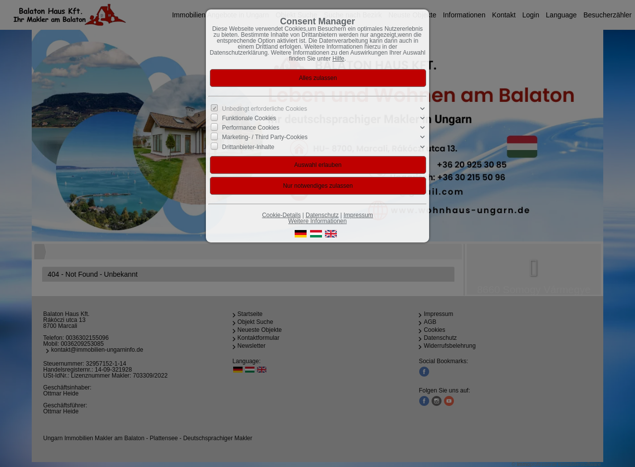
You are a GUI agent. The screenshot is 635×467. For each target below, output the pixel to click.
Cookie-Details (281, 215)
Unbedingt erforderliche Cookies (264, 108)
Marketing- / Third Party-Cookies (265, 137)
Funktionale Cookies (249, 118)
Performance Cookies (250, 127)
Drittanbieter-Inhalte (248, 146)
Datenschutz (322, 215)
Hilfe (338, 58)
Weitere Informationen (317, 221)
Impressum (358, 215)
